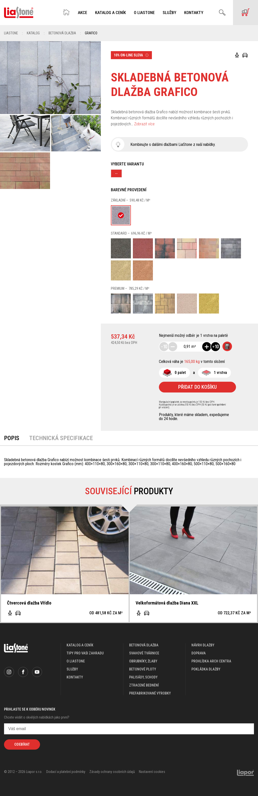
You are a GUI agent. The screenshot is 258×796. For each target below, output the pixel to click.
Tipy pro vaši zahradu (85, 653)
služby (72, 669)
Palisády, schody (143, 677)
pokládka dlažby (205, 669)
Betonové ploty (142, 669)
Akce (82, 13)
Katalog (33, 33)
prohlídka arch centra (211, 661)
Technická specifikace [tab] (61, 438)
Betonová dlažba (62, 33)
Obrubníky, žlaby (143, 661)
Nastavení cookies (152, 772)
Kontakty (193, 13)
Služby (169, 13)
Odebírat (22, 744)
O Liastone (144, 13)
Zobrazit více (144, 124)
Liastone (11, 33)
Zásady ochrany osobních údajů (112, 772)
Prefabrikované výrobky (150, 693)
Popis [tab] (11, 438)
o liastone (76, 661)
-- (116, 173)
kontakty (75, 677)
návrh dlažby (202, 645)
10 (164, 347)
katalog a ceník (80, 645)
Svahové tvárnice (144, 653)
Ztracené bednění (144, 685)
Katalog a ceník (110, 13)
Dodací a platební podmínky (65, 772)
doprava (198, 653)
